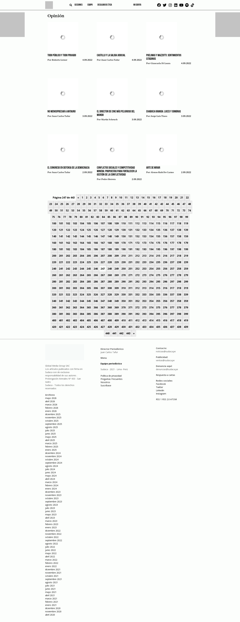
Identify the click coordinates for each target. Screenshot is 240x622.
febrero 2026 (51, 407)
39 (139, 204)
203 (75, 255)
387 (103, 314)
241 (61, 268)
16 (154, 197)
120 (54, 230)
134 (151, 230)
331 (130, 294)
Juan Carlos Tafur (110, 60)
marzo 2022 (51, 559)
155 (158, 236)
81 (86, 217)
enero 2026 (51, 411)
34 (111, 204)
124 (82, 230)
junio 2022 (50, 550)
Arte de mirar (153, 167)
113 (144, 223)
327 (103, 294)
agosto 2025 (51, 427)
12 (131, 197)
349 (116, 301)
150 (123, 236)
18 (165, 197)
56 (89, 210)
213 (144, 255)
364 (82, 307)
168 (110, 242)
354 (151, 301)
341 (61, 301)
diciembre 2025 (52, 414)
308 (110, 288)
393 (144, 314)
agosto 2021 (51, 582)
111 (130, 223)
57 (95, 210)
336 (165, 294)
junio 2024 (50, 472)
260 (54, 275)
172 (137, 242)
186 (96, 249)
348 (110, 301)
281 (61, 281)
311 (130, 288)
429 (116, 327)
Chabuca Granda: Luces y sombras (163, 111)
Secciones (78, 5)
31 (95, 204)
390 (123, 314)
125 (89, 230)
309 (116, 288)
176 (165, 242)
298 (179, 281)
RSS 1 (159, 399)
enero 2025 (51, 449)
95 (164, 217)
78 (70, 217)
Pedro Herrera (108, 179)
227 (103, 262)
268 (110, 275)
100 (54, 223)
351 (130, 301)
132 (137, 230)
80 (81, 217)
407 (103, 320)
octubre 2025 (51, 420)
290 (123, 281)
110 (123, 223)
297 (172, 281)
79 (75, 217)
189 (116, 249)
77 (64, 217)
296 (165, 281)
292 (137, 281)
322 (68, 294)
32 (100, 204)
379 (186, 307)
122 (68, 230)
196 (165, 249)
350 (123, 301)
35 (117, 204)
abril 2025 (50, 440)
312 (137, 288)
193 (144, 249)
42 (156, 204)
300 (54, 288)
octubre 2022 (51, 537)
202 (68, 255)
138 (179, 230)
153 (144, 236)
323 (75, 294)
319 (186, 288)
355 (158, 301)
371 (130, 307)
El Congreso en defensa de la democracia (68, 167)
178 (179, 242)
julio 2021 (50, 585)
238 (179, 262)
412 (137, 320)
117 (172, 223)
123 (75, 230)
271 (130, 275)
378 (179, 307)
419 (186, 320)
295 (158, 281)
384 (82, 314)
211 (130, 255)
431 (130, 327)
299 (186, 281)
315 (158, 288)
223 (75, 262)
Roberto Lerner (59, 60)
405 (89, 320)
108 (110, 223)
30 (89, 204)
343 (75, 301)
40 (145, 204)
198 (179, 249)
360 (54, 307)
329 (116, 294)
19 (170, 197)
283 (75, 281)
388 (110, 314)
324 (82, 294)
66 (145, 210)
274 (151, 275)
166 (96, 242)
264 (82, 275)
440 (107, 333)
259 (186, 268)
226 (96, 262)
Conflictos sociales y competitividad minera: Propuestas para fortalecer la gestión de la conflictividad (117, 171)
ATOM (173, 399)
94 (158, 217)
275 (158, 275)
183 (75, 249)
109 (116, 223)
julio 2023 (50, 508)
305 (89, 288)
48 (189, 204)
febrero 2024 (51, 485)
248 (110, 268)
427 (103, 327)
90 (136, 217)
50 (56, 210)
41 (150, 204)
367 (103, 307)
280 (54, 281)
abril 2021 (50, 595)
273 (144, 275)
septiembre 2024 (53, 462)
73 (183, 210)
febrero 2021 (51, 601)
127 (103, 230)
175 (158, 242)
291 (130, 281)
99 (186, 217)
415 (158, 320)
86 (114, 217)
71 (172, 210)
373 (144, 307)
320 (54, 294)
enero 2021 (51, 605)
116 (165, 223)
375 (158, 307)
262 (68, 275)
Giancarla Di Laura (160, 63)
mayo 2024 (50, 475)
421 (61, 327)
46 (178, 204)
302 (68, 288)
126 (96, 230)
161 (61, 242)
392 (137, 314)
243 (75, 268)
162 (68, 242)
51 (61, 210)
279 (186, 275)
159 (186, 236)
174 (151, 242)
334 (151, 294)
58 (100, 210)
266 (96, 275)
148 (110, 236)
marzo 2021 (51, 598)
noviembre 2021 (53, 572)
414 (151, 320)
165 (89, 242)
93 (153, 217)
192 (137, 249)
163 (75, 242)
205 (89, 255)
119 (186, 223)
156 (165, 236)
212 (137, 255)
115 (158, 223)
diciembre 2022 (52, 530)
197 (172, 249)
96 (170, 217)
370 (123, 307)
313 (144, 288)
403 (75, 320)
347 (103, 301)
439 (186, 327)
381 (61, 314)
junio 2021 (50, 588)
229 (116, 262)
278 (179, 275)
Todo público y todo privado (62, 55)
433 (144, 327)
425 (89, 327)
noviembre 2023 (53, 495)
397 (172, 314)
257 (172, 268)
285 (89, 281)
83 (97, 217)
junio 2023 (50, 511)
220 (54, 262)
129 (116, 230)
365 (89, 307)
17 (159, 197)
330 (123, 294)
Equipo (90, 5)
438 (179, 327)
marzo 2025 (51, 443)
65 (139, 210)
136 (165, 230)
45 (172, 204)
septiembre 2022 (53, 540)
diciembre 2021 (52, 569)
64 (133, 210)
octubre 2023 (51, 498)
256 (165, 268)
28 (78, 204)
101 (61, 223)
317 (172, 288)
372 (137, 307)
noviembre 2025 (53, 417)
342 (68, 301)
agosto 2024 (51, 465)
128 (110, 230)
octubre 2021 (51, 575)
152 (137, 236)
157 (172, 236)
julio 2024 (50, 469)
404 (82, 320)
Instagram (161, 393)
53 (72, 210)
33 (106, 204)
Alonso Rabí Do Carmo (162, 172)
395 (158, 314)
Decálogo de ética (104, 5)
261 (61, 275)
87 (120, 217)
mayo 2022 (50, 553)
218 (179, 255)
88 (125, 217)
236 (165, 262)
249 (116, 268)
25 (61, 204)
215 (158, 255)
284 (82, 281)
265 (89, 275)
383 (75, 314)
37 (128, 204)
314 (151, 288)
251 (130, 268)
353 (144, 301)
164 (82, 242)
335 (158, 294)
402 (68, 320)
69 (161, 210)
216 (165, 255)
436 (165, 327)
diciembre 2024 (52, 453)
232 (137, 262)
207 (103, 255)
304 (82, 288)
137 (172, 230)
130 (123, 230)
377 (172, 307)
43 (161, 204)
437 (172, 327)
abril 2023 (50, 517)
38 (133, 204)
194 (151, 249)
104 (82, 223)
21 (181, 197)
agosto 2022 (51, 543)
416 (165, 320)
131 (130, 230)
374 (151, 307)
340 (54, 301)
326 (96, 294)
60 (111, 210)
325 (89, 294)
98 (181, 217)
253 (144, 268)
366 (96, 307)
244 (82, 268)
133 (144, 230)
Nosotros (105, 382)
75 (53, 217)
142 (68, 236)
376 (165, 307)
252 (137, 268)
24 (56, 204)
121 (61, 230)
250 (123, 268)
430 (123, 327)
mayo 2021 (50, 592)
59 (106, 210)
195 (158, 249)
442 (121, 333)
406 (96, 320)
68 (156, 210)
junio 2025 (50, 433)
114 (151, 223)
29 (84, 204)
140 (54, 236)
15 (148, 197)
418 (179, 320)
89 (131, 217)
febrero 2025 (51, 446)
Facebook (161, 383)
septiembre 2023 (53, 501)
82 (92, 217)
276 (165, 275)
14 (142, 197)
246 (96, 268)
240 (54, 268)
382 (68, 314)
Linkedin (160, 390)
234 (151, 262)
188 (110, 249)
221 (61, 262)
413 (144, 320)
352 (137, 301)
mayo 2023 (50, 514)
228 (110, 262)
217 (172, 255)
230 (123, 262)
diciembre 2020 (52, 608)
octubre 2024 (51, 459)
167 (103, 242)
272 (137, 275)
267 (103, 275)
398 (179, 314)
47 (183, 204)
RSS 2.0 (166, 399)
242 (68, 268)
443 (128, 333)
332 (137, 294)
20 (176, 197)
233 (144, 262)
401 (61, 320)
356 (165, 301)
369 (116, 307)
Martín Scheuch (109, 119)
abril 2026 (50, 401)
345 (89, 301)
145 (89, 236)
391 (130, 314)
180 (54, 249)
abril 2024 (50, 478)
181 (61, 249)
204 (82, 255)
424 (82, 327)
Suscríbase (106, 385)
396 (165, 314)
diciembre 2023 (52, 491)
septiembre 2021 (53, 579)
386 (96, 314)
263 (75, 275)
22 (187, 197)
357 (172, 301)
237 (172, 262)
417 (172, 320)
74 (189, 210)
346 (96, 301)
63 (128, 210)
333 (144, 294)
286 (96, 281)
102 (68, 223)
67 (150, 210)
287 (103, 281)
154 (151, 236)
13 (137, 197)
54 (78, 210)
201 (61, 255)
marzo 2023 (51, 520)
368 (110, 307)
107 (103, 223)
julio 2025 (50, 430)
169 (116, 242)
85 (109, 217)
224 (82, 262)
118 (179, 223)
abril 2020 (50, 614)
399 (186, 314)
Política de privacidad (111, 375)
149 (116, 236)
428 (110, 327)
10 (120, 197)
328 (110, 294)
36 (122, 204)
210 (123, 255)
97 (175, 217)
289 (116, 281)
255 (158, 268)
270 (123, 275)
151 (130, 236)
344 (82, 301)
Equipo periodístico (111, 363)
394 (151, 314)
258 (179, 268)
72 (178, 210)
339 (186, 294)
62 (122, 210)
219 (186, 255)
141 (61, 236)
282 (68, 281)
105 (89, 223)
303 (75, 288)
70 (167, 210)
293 (144, 281)
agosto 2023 (51, 504)
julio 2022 (50, 546)
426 (96, 327)
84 (103, 217)
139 (186, 230)
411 (130, 320)
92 (147, 217)
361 (61, 307)
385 (89, 314)
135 (158, 230)
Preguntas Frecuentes (111, 379)
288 (110, 281)
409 (116, 320)
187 (103, 249)
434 (151, 327)
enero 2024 (51, 488)
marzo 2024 (51, 482)
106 (96, 223)
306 (96, 288)
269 (116, 275)
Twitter (159, 387)
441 (114, 333)
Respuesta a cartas (165, 375)
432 (137, 327)
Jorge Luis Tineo (159, 116)
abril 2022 (50, 556)
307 (103, 288)
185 (89, 249)
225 (89, 262)
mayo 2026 (50, 398)
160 (54, 242)
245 (89, 268)
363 (75, 307)
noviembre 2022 (53, 533)
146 (96, 236)
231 (130, 262)
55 (84, 210)
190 (123, 249)
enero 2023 (51, 527)
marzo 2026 (51, 404)
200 (54, 255)
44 (167, 204)
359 (186, 301)
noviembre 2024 (53, 456)
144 (82, 236)
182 (68, 249)
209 (116, 255)
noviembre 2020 (53, 611)
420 (54, 327)
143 (75, 236)
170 (123, 242)
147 (103, 236)
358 (179, 301)
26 (67, 204)
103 (75, 223)
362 (68, 307)
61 (117, 210)
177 (172, 242)
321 (61, 294)
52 (67, 210)
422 (68, 327)
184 (82, 249)
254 (151, 268)
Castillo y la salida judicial (111, 55)
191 (130, 249)
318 (179, 288)
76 (59, 217)
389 (116, 314)
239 (186, 262)
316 (165, 288)
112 (137, 223)
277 (172, 275)
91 (142, 217)
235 (158, 262)
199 (186, 249)
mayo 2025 (50, 436)
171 (130, 242)
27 (72, 204)
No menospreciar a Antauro (62, 111)
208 (110, 255)
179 (186, 242)
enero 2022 (51, 566)
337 (172, 294)
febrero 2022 (51, 562)
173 (144, 242)
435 (158, 327)
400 (54, 320)
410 (123, 320)
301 (61, 288)
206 (96, 255)
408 (110, 320)
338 (179, 294)
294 (151, 281)
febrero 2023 (51, 524)
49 (50, 210)
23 (50, 204)
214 (151, 255)
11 (126, 197)
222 (68, 262)
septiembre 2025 (53, 423)
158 (179, 236)
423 (75, 327)
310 (123, 288)
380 (54, 314)
